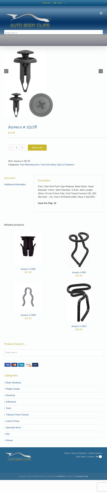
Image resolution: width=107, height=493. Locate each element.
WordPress (61, 476)
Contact (90, 457)
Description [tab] (9, 178)
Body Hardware (13, 382)
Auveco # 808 (79, 272)
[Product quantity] (16, 147)
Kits (8, 434)
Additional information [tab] (15, 184)
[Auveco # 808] (79, 233)
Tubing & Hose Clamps (17, 414)
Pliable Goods (13, 389)
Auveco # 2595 (28, 269)
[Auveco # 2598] (28, 284)
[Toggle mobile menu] (101, 13)
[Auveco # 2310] (79, 284)
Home (66, 453)
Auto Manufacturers (30, 164)
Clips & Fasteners (79, 453)
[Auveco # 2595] (28, 233)
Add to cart (37, 147)
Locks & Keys (12, 421)
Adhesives (11, 402)
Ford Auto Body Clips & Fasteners (57, 164)
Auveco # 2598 (28, 315)
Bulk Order (81, 457)
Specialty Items (13, 427)
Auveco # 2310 (78, 326)
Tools (8, 408)
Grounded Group (82, 476)
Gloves (9, 440)
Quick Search (95, 453)
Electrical (10, 395)
